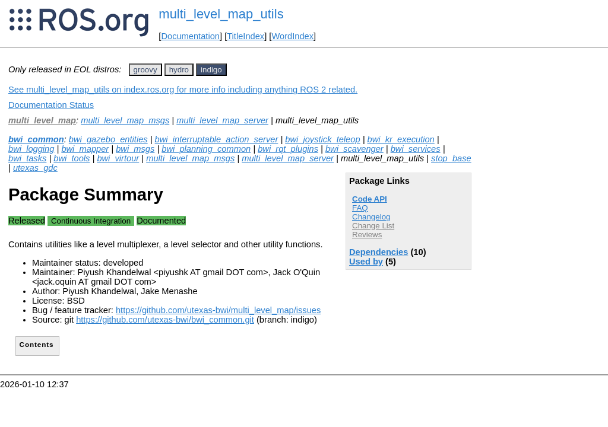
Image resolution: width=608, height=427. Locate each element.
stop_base (451, 158)
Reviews (367, 234)
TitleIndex (245, 36)
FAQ (360, 207)
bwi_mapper (85, 149)
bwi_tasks (27, 158)
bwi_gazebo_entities (108, 139)
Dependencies (378, 252)
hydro (179, 69)
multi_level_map (42, 120)
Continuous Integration (91, 220)
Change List (373, 225)
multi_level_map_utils (221, 14)
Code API (369, 199)
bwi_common (36, 139)
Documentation (190, 36)
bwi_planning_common (206, 149)
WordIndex (292, 36)
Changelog (371, 216)
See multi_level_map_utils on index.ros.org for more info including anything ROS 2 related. (182, 89)
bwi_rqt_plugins (288, 149)
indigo (211, 69)
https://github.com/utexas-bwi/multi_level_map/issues (218, 310)
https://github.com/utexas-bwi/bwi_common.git (165, 319)
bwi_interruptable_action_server (216, 139)
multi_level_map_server (222, 120)
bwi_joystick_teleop (322, 139)
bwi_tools (71, 158)
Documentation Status (51, 105)
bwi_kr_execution (401, 139)
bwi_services (416, 149)
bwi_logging (31, 149)
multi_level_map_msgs (125, 120)
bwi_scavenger (354, 149)
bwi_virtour (118, 158)
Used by (366, 261)
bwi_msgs (135, 149)
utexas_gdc (35, 168)
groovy (145, 69)
